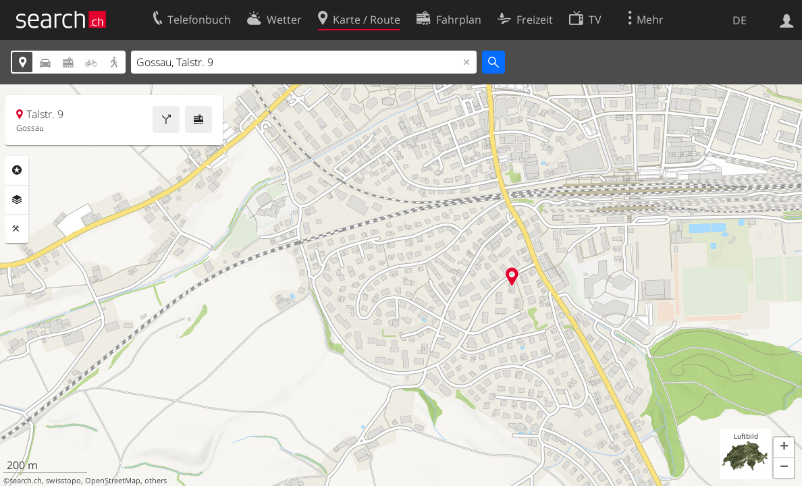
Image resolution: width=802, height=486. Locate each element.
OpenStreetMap (112, 480)
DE (739, 20)
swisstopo (63, 480)
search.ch (25, 480)
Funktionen (16, 229)
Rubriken (16, 170)
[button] (784, 447)
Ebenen (16, 200)
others (155, 480)
